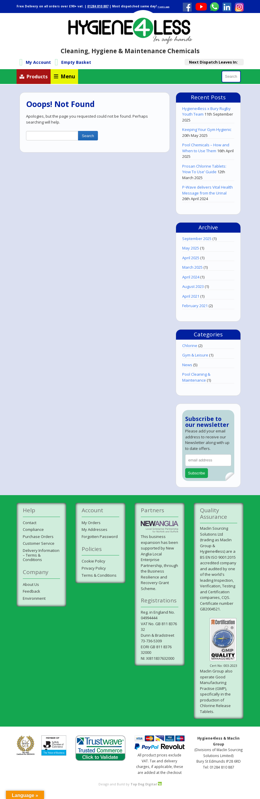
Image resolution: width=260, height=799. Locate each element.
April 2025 (190, 257)
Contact (29, 522)
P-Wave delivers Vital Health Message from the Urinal (207, 190)
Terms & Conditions (99, 575)
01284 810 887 (98, 6)
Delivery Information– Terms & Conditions (41, 555)
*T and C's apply (163, 7)
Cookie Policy (93, 561)
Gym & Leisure (195, 355)
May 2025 (190, 248)
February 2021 (195, 305)
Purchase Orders (38, 536)
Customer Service (38, 543)
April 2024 (190, 277)
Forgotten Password (100, 536)
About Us (31, 584)
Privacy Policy (94, 568)
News (187, 364)
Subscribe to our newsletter (207, 421)
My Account (38, 62)
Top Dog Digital (146, 784)
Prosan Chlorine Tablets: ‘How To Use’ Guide (204, 169)
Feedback (31, 591)
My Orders (91, 522)
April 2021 (190, 296)
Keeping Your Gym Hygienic (206, 129)
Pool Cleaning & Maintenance (196, 377)
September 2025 (196, 238)
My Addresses (94, 529)
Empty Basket (76, 62)
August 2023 (193, 286)
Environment (34, 598)
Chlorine (189, 345)
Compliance (33, 529)
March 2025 (192, 267)
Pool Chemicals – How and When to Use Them (205, 147)
